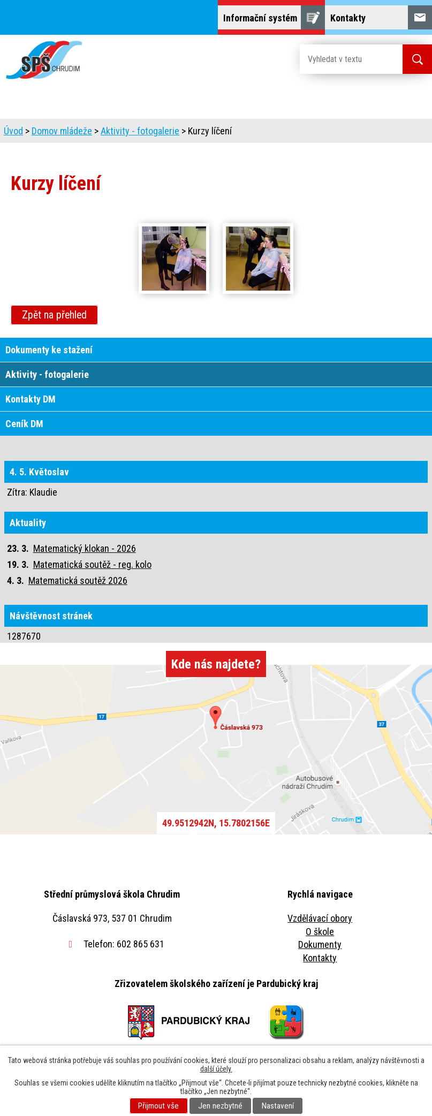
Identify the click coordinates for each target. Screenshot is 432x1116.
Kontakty (320, 957)
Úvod (13, 130)
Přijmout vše (158, 1106)
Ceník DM (24, 423)
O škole (320, 931)
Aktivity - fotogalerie (140, 130)
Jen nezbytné (220, 1106)
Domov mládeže (62, 130)
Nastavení (278, 1106)
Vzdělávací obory (319, 918)
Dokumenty (320, 944)
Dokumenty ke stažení (49, 349)
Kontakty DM (30, 399)
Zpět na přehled (54, 315)
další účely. (216, 1069)
